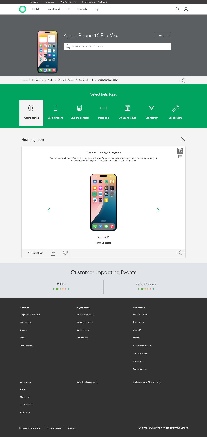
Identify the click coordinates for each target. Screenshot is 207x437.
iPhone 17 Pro (138, 322)
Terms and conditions (30, 427)
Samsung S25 (138, 361)
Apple (50, 80)
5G (68, 9)
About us (24, 307)
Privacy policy (54, 427)
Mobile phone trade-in (142, 345)
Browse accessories (84, 322)
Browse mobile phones (86, 314)
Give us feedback (27, 404)
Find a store (24, 412)
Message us (24, 397)
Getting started (86, 80)
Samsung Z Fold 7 (140, 369)
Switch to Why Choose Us (147, 382)
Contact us (25, 382)
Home (24, 80)
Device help (37, 80)
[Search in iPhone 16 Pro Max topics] (117, 46)
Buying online (83, 307)
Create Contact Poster (107, 80)
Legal (22, 338)
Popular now (139, 307)
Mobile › (61, 284)
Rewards (82, 9)
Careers (23, 330)
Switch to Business (87, 382)
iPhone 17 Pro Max (140, 314)
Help (96, 9)
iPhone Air (137, 338)
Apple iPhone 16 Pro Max (91, 35)
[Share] (183, 251)
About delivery (82, 338)
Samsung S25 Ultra (140, 353)
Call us (22, 389)
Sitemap (71, 427)
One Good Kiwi (26, 345)
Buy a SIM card (83, 330)
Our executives (26, 322)
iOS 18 (162, 35)
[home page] (22, 9)
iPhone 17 (137, 330)
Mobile (36, 9)
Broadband (53, 9)
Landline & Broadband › (146, 284)
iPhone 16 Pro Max (66, 80)
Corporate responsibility (30, 314)
